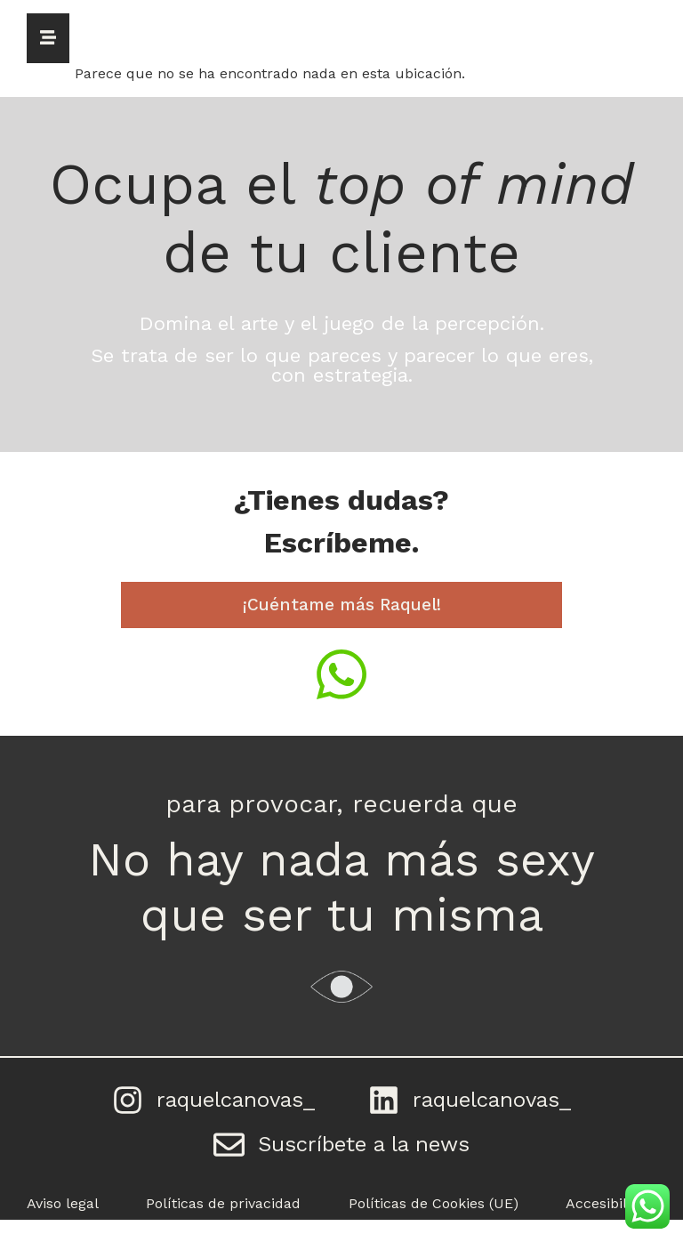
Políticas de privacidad (223, 1225)
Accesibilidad (611, 1225)
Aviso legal (63, 1225)
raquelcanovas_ (236, 1105)
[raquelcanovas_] (121, 1106)
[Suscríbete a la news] (229, 1162)
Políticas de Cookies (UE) (433, 1225)
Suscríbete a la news (370, 1161)
